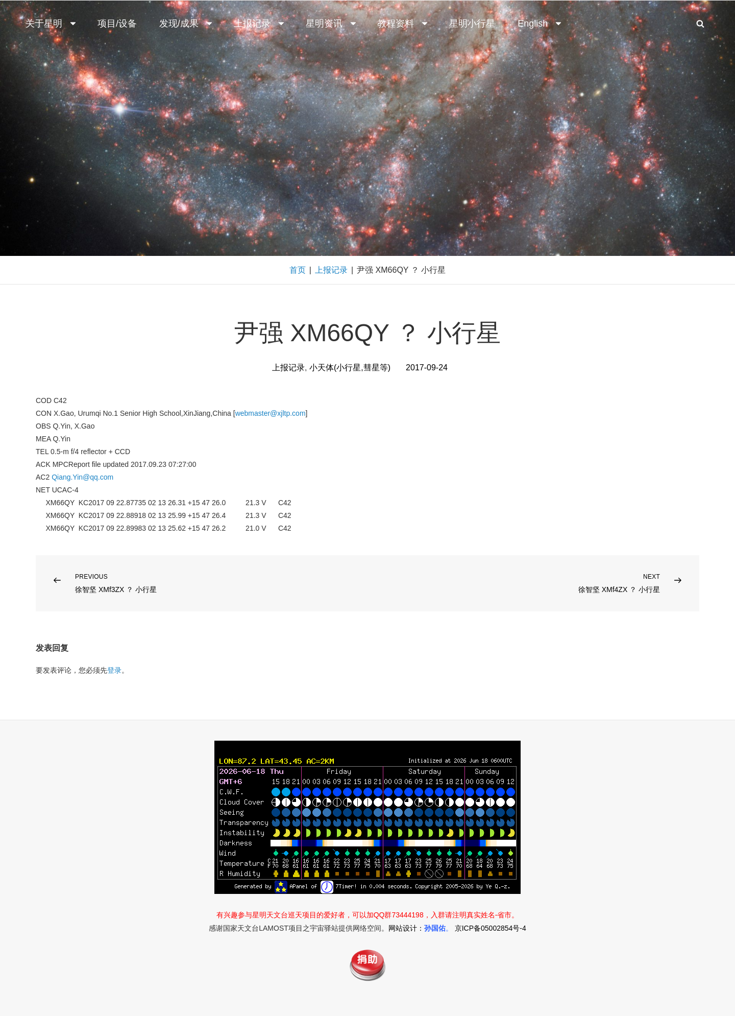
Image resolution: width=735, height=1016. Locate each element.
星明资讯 (332, 23)
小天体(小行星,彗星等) (349, 367)
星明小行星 (472, 23)
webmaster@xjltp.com (270, 413)
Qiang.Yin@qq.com (82, 477)
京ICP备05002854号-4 (490, 928)
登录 (114, 670)
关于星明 (52, 23)
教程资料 (403, 23)
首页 (297, 270)
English (540, 23)
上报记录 (260, 23)
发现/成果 (186, 23)
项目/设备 (117, 23)
